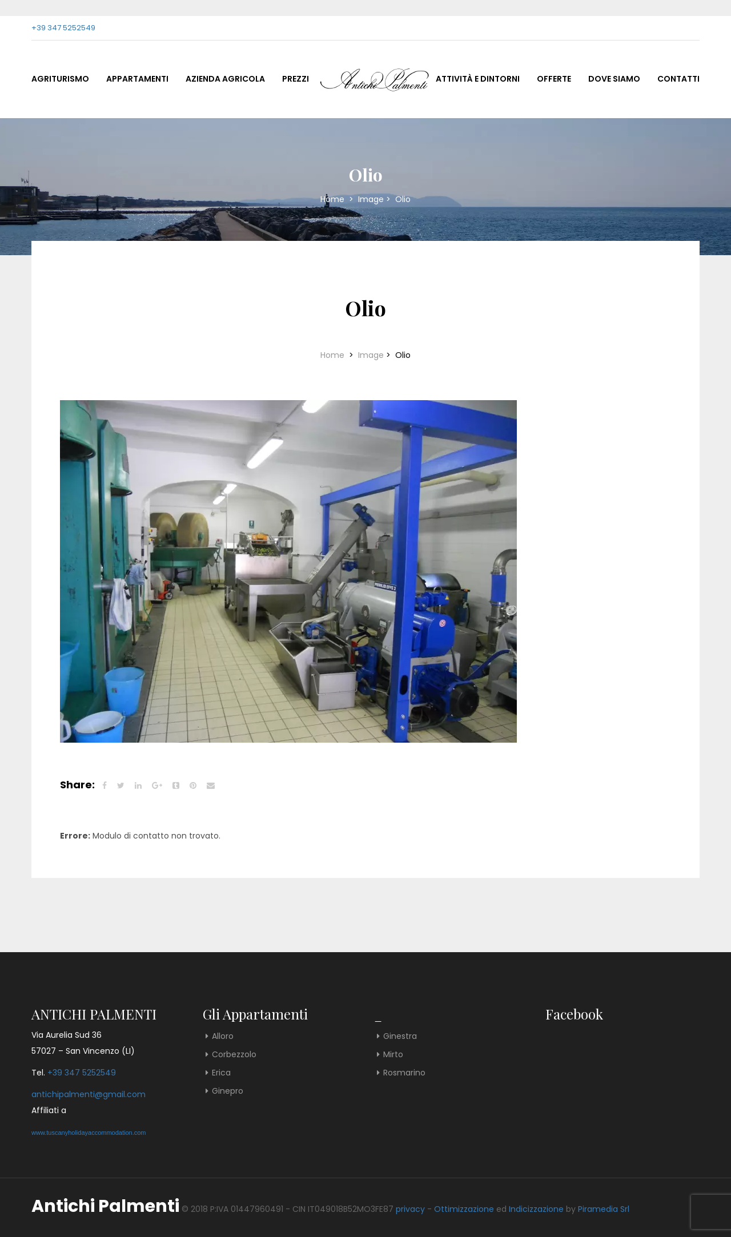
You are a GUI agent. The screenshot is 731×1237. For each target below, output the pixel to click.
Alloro (223, 1036)
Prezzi (295, 78)
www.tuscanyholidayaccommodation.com (88, 1132)
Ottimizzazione (464, 1209)
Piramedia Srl (603, 1209)
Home (333, 199)
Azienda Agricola (225, 78)
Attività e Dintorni (478, 78)
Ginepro (227, 1091)
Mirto (393, 1054)
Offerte (554, 78)
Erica (221, 1072)
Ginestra (400, 1036)
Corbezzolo (234, 1054)
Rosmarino (404, 1072)
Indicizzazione (536, 1209)
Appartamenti (137, 78)
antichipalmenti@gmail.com (88, 1094)
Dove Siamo (614, 78)
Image (371, 199)
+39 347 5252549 (63, 27)
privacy (410, 1209)
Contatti (678, 78)
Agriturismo (60, 78)
